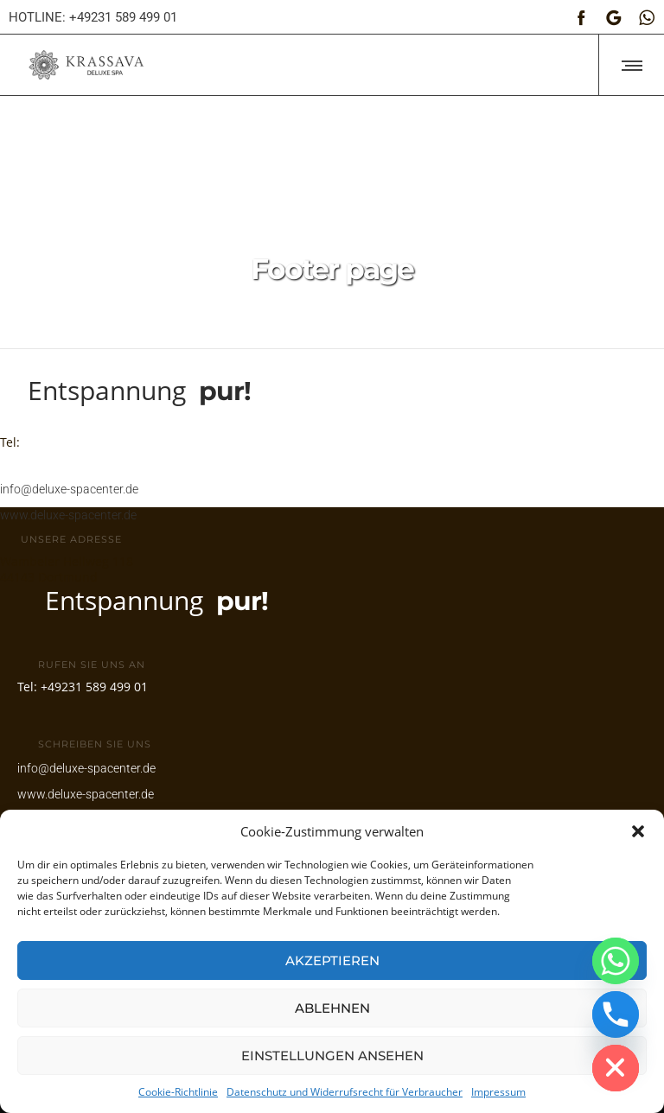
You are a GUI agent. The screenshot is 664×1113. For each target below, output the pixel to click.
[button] (638, 831)
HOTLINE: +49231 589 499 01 (93, 17)
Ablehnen (332, 1008)
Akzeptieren (332, 960)
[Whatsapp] (615, 961)
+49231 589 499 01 (77, 432)
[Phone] (615, 1014)
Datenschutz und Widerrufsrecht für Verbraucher (345, 1091)
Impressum (498, 1091)
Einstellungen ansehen (332, 1055)
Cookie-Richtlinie (178, 1091)
